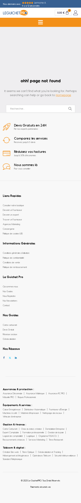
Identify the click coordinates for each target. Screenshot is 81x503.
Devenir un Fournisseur (12, 210)
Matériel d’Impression (30, 413)
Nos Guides (8, 291)
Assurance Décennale (12, 393)
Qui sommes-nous (10, 286)
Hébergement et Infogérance (16, 455)
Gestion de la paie (56, 432)
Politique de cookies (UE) (13, 233)
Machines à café (10, 413)
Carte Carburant (10, 428)
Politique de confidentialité (13, 257)
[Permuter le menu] (40, 22)
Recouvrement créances (14, 439)
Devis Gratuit (8, 329)
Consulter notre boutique (13, 205)
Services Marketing (37, 439)
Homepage (63, 95)
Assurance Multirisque (35, 393)
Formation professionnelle (33, 432)
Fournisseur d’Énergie (58, 409)
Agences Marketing (11, 224)
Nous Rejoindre (9, 296)
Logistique (31, 436)
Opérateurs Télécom (42, 455)
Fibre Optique (28, 452)
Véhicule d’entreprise (12, 416)
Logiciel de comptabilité (13, 436)
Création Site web (11, 452)
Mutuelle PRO (8, 397)
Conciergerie (8, 228)
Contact (6, 305)
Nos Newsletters (10, 300)
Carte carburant (10, 325)
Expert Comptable (11, 432)
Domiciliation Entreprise (55, 428)
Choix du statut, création (31, 428)
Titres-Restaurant (56, 439)
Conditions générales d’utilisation (16, 252)
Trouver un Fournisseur (12, 219)
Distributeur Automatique (34, 409)
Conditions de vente (11, 262)
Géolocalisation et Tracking (49, 452)
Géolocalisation (9, 339)
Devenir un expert (11, 214)
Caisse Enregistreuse (12, 409)
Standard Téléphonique (12, 459)
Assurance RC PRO (56, 393)
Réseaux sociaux (10, 334)
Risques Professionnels (27, 397)
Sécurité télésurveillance (65, 455)
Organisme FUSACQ (47, 436)
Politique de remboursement (15, 267)
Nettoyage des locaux (52, 413)
